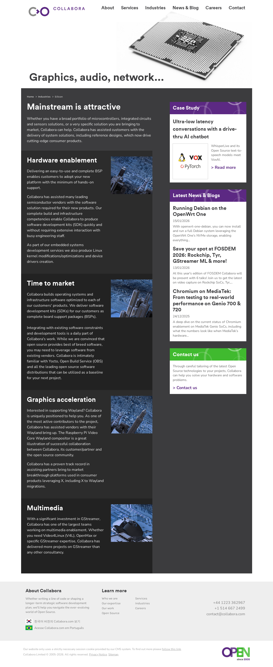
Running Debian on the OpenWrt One (199, 211)
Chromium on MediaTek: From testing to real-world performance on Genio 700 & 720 (207, 300)
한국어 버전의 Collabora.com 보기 (53, 621)
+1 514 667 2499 (230, 608)
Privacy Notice (98, 654)
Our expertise (111, 603)
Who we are (110, 598)
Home (30, 96)
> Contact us (185, 387)
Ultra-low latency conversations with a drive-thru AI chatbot (205, 129)
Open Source (110, 613)
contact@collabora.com (225, 614)
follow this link (171, 649)
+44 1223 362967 (229, 602)
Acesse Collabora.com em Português (55, 628)
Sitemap (113, 654)
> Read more (223, 167)
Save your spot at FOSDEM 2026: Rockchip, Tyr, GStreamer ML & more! (204, 255)
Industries (44, 96)
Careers (140, 608)
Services (141, 598)
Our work (108, 608)
